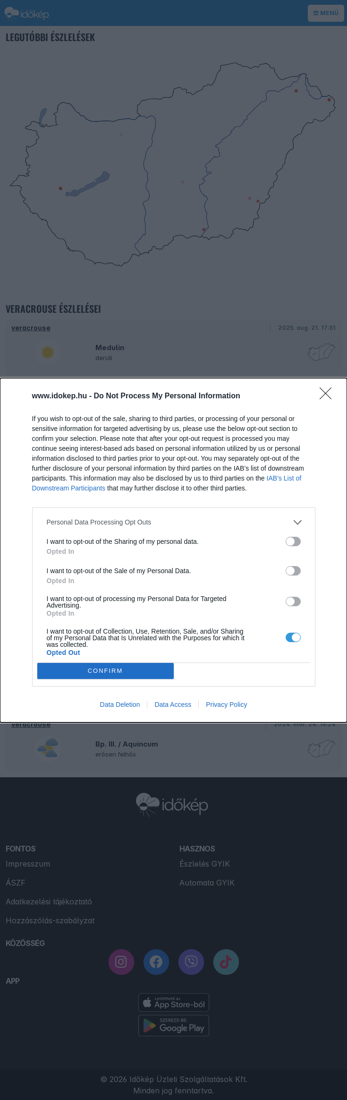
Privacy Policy (226, 704)
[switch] (293, 541)
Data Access (172, 704)
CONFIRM (105, 670)
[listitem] (174, 522)
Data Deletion (120, 704)
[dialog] (173, 550)
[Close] (329, 396)
